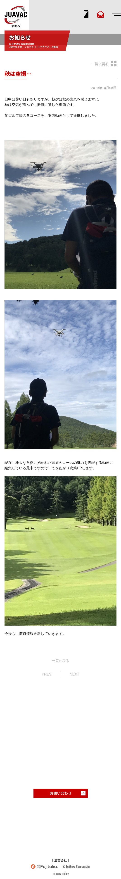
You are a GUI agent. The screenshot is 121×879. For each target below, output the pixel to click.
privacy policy (61, 873)
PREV (47, 674)
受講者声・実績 (43, 831)
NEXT (74, 674)
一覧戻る (100, 63)
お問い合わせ (67, 793)
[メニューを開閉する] (115, 14)
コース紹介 (83, 820)
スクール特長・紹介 (47, 820)
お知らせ (80, 831)
